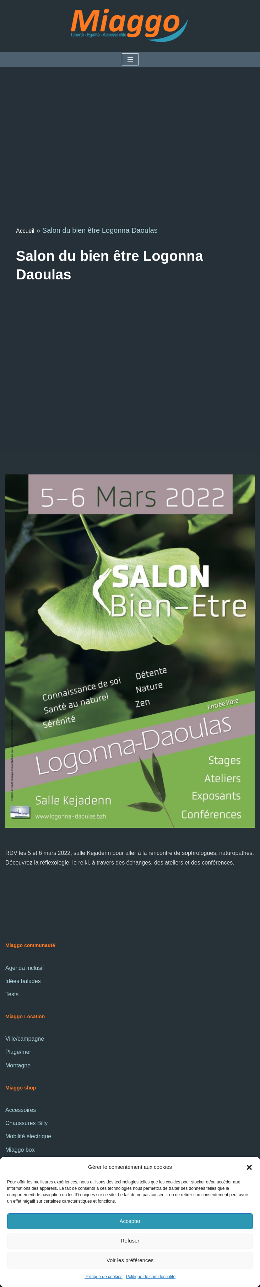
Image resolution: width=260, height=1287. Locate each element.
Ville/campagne (24, 1039)
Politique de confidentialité (150, 1276)
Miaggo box (20, 1150)
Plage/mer (18, 1052)
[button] (249, 1166)
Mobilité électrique (28, 1136)
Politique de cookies (104, 1276)
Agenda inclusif (24, 968)
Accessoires (20, 1110)
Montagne (18, 1065)
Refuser (130, 1241)
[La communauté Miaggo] (130, 26)
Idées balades (23, 981)
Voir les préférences (130, 1260)
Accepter (129, 1221)
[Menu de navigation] (130, 59)
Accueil (25, 231)
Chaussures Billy (26, 1123)
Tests (11, 994)
